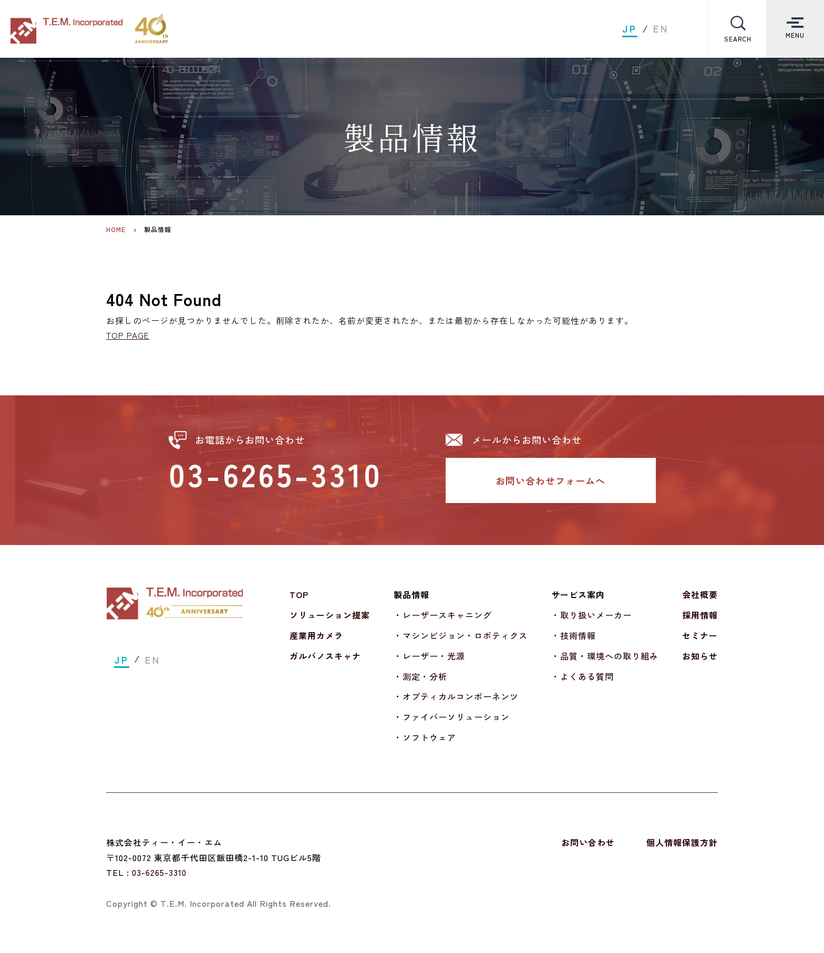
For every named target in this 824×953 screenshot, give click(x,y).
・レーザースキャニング (443, 615)
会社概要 (700, 594)
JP (629, 29)
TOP (299, 594)
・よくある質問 (582, 676)
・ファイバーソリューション (452, 716)
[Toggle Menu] (795, 29)
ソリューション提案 (330, 615)
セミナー (700, 635)
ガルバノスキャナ (325, 656)
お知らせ (700, 656)
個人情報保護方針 (682, 842)
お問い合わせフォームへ (550, 480)
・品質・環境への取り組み (604, 656)
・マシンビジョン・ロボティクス (461, 635)
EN (661, 29)
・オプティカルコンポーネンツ (456, 696)
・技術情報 (573, 635)
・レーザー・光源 (429, 656)
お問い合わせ (588, 842)
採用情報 (700, 615)
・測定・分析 (420, 676)
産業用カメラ (316, 635)
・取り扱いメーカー (591, 615)
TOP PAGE (127, 335)
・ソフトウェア (425, 737)
